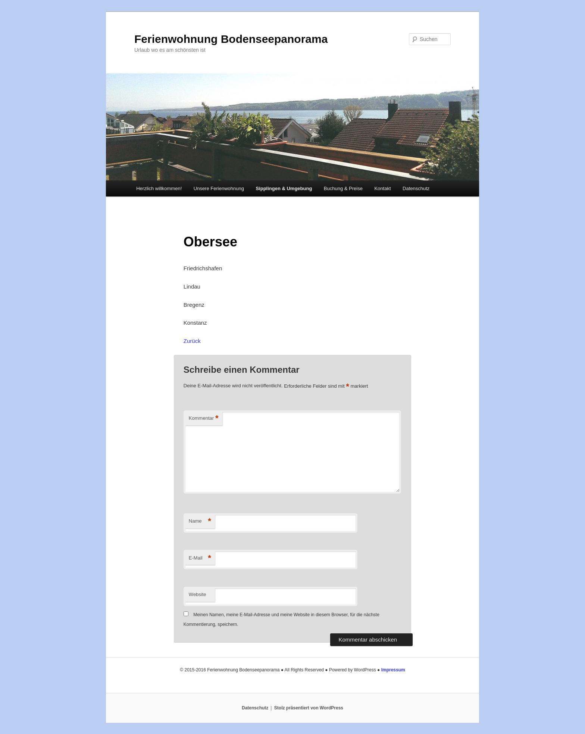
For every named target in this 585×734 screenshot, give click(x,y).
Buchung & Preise (343, 188)
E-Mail (200, 558)
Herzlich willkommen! (159, 188)
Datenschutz (416, 188)
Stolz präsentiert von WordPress (308, 708)
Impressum (393, 669)
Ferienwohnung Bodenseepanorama (231, 39)
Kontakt (382, 188)
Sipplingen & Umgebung (284, 188)
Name (200, 521)
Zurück (192, 341)
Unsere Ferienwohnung (219, 188)
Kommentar (204, 418)
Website (197, 594)
